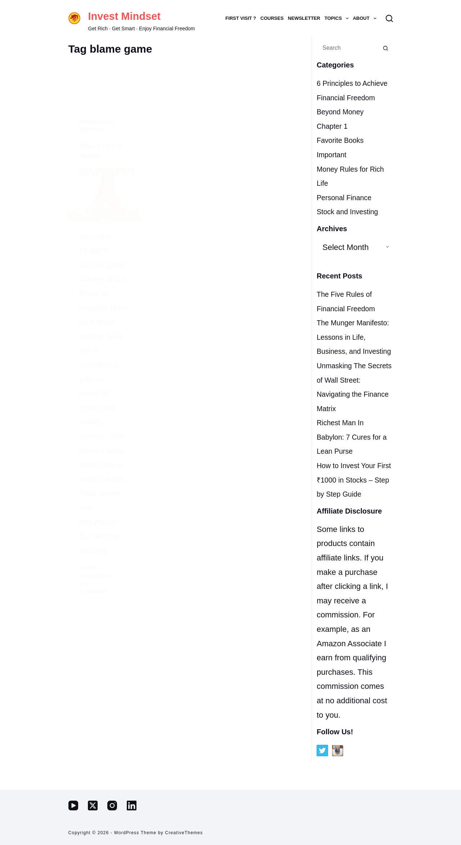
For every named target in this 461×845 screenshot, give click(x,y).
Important (333, 168)
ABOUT (366, 18)
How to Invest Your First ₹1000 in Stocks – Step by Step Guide (354, 508)
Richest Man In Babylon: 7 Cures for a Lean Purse (353, 465)
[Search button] (386, 48)
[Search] (389, 18)
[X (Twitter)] (93, 805)
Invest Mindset (124, 16)
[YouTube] (73, 805)
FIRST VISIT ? (240, 18)
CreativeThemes (184, 832)
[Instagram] (112, 805)
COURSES (271, 18)
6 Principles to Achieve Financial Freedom (348, 97)
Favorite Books (343, 154)
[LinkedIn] (131, 805)
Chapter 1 (334, 140)
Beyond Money (343, 126)
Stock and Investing (351, 225)
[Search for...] (347, 48)
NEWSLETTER (304, 18)
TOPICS (338, 18)
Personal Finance (347, 211)
